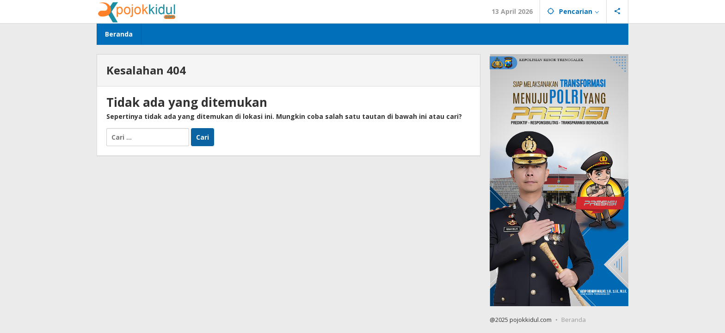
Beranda (573, 319)
